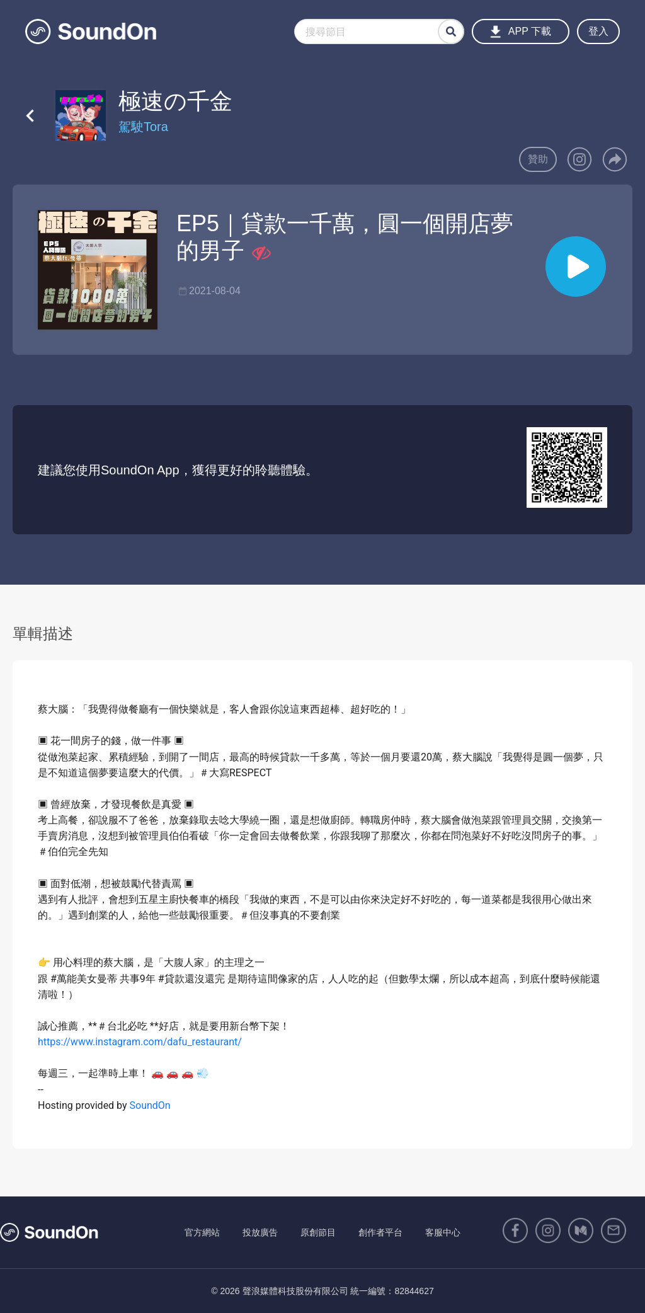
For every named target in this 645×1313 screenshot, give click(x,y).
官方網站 (202, 1232)
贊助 (538, 159)
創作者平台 (380, 1232)
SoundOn (150, 1105)
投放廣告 (260, 1232)
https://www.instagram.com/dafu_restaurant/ (140, 1042)
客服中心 (442, 1232)
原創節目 (318, 1232)
